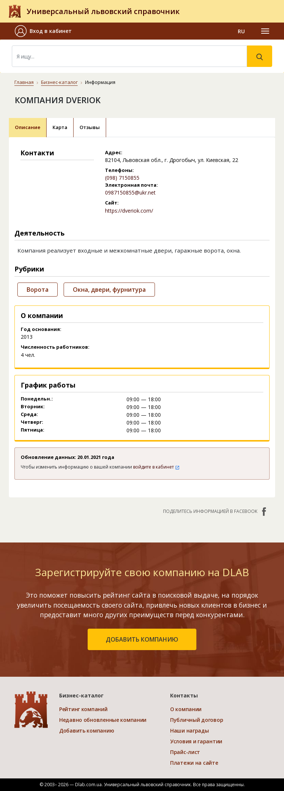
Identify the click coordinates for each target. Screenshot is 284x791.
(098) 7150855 (122, 177)
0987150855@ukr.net (130, 192)
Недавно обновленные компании (102, 719)
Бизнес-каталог (59, 82)
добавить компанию (142, 639)
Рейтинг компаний (83, 709)
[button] (46, 31)
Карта (60, 127)
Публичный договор (196, 719)
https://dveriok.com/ (129, 210)
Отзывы (90, 127)
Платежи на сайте (194, 762)
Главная (24, 82)
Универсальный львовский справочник (103, 11)
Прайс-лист (185, 751)
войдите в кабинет (156, 467)
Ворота (37, 289)
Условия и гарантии (196, 741)
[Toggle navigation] (265, 31)
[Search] (129, 56)
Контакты (184, 695)
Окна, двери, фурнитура (109, 289)
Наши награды (189, 730)
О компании (186, 709)
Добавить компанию (86, 730)
